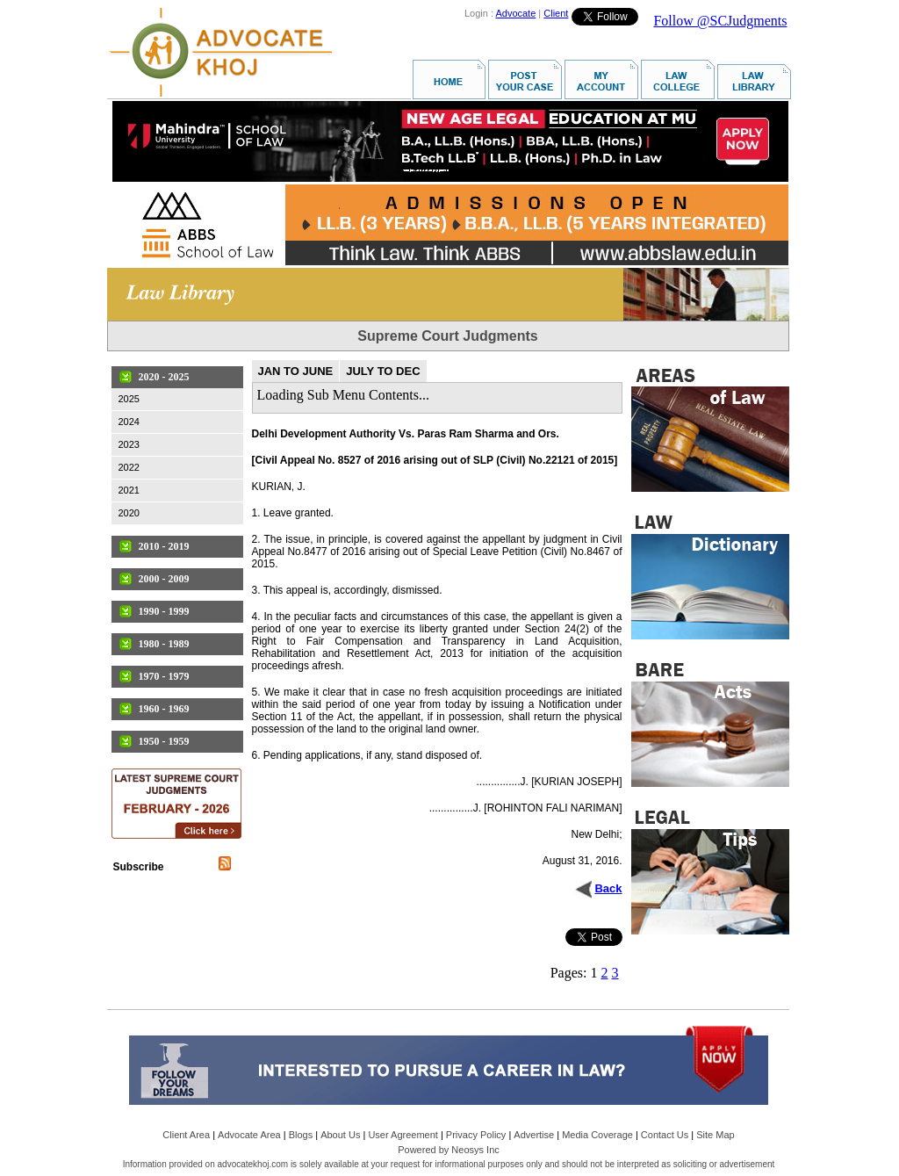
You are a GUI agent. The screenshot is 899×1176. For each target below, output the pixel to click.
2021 (129, 490)
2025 (129, 398)
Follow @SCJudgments (720, 20)
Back (608, 888)
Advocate (515, 13)
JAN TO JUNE (296, 371)
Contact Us (664, 1134)
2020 (129, 513)
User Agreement (402, 1134)
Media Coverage (597, 1134)
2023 (129, 444)
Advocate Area (249, 1134)
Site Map (715, 1134)
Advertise (534, 1134)
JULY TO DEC (383, 371)
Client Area (186, 1134)
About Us (340, 1134)
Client (555, 13)
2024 (129, 421)
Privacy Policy (476, 1134)
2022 (129, 467)
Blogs (301, 1134)
